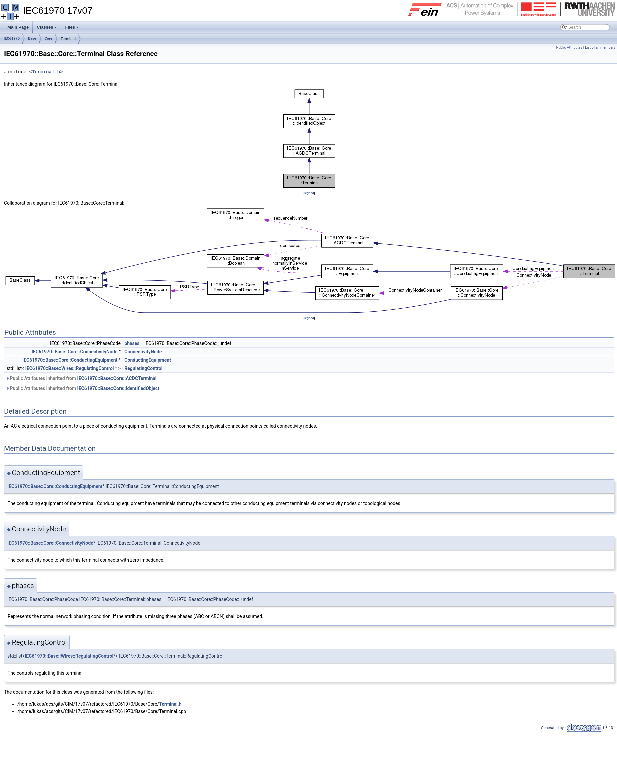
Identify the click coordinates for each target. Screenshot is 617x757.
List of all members (600, 47)
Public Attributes (569, 47)
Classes (47, 29)
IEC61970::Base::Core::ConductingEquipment (69, 360)
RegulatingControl (143, 368)
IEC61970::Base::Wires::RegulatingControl (69, 368)
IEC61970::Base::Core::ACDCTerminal (117, 378)
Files (72, 29)
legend (309, 193)
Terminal (68, 39)
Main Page (18, 27)
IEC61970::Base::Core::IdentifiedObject (118, 388)
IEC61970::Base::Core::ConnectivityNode (75, 351)
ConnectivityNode (143, 351)
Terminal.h (46, 72)
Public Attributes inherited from (81, 378)
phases (131, 343)
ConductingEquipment (147, 360)
